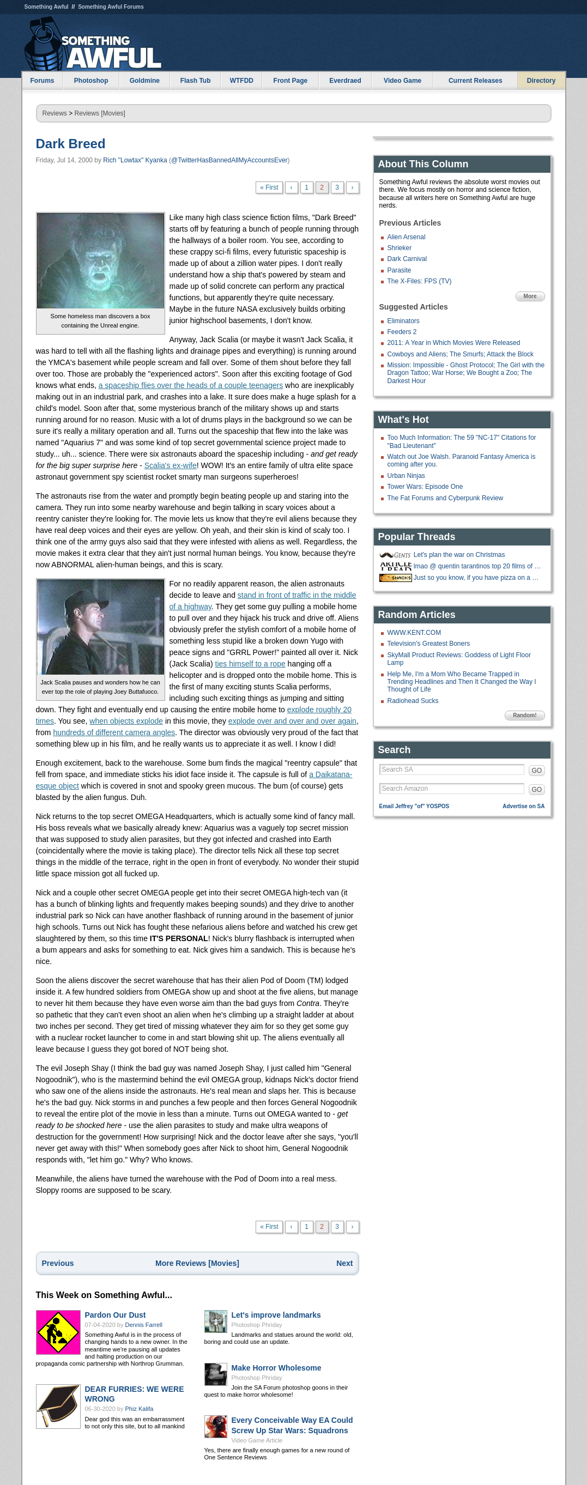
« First (269, 187)
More (530, 296)
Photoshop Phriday (257, 1325)
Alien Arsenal (407, 237)
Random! (524, 715)
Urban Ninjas (406, 476)
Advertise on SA (523, 806)
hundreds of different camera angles (114, 732)
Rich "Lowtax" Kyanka (135, 160)
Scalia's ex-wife (170, 465)
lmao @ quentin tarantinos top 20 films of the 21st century (478, 566)
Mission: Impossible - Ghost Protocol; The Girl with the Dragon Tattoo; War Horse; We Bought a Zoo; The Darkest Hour (466, 373)
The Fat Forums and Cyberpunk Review (446, 498)
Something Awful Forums (111, 7)
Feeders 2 (402, 332)
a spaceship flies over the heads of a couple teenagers (191, 385)
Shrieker (400, 248)
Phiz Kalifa (139, 1408)
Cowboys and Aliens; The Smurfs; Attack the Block (461, 354)
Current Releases (476, 80)
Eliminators (404, 321)
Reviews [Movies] (100, 113)
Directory (541, 80)
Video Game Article (257, 1440)
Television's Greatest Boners (429, 643)
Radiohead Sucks (413, 701)
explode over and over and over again (292, 721)
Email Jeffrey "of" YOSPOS (414, 806)
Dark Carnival (407, 259)
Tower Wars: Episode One (425, 486)
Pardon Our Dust (115, 1315)
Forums (42, 80)
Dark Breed (71, 143)
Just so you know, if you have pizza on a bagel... (478, 577)
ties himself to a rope (250, 663)
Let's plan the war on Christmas (459, 555)
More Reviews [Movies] (197, 1263)
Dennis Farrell (143, 1325)
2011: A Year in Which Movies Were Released (454, 343)
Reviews (55, 113)
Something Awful (47, 7)
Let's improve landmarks (276, 1315)
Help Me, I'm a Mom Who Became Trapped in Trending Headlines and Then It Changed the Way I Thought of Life (462, 682)
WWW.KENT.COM (414, 633)
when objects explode (126, 721)
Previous (58, 1263)
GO (537, 770)
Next (344, 1263)
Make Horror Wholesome (277, 1367)
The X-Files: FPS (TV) (420, 281)
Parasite (399, 270)
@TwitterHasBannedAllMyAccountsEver (229, 160)
